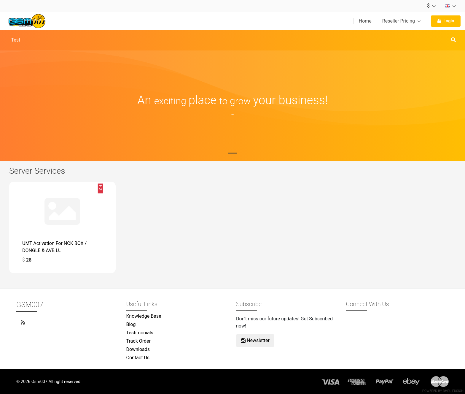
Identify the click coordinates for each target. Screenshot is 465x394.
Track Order (138, 341)
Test (15, 40)
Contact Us (138, 357)
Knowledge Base (143, 316)
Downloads (138, 349)
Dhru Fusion (453, 391)
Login (445, 20)
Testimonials (139, 333)
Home (365, 21)
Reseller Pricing (401, 21)
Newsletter (255, 340)
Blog (131, 324)
